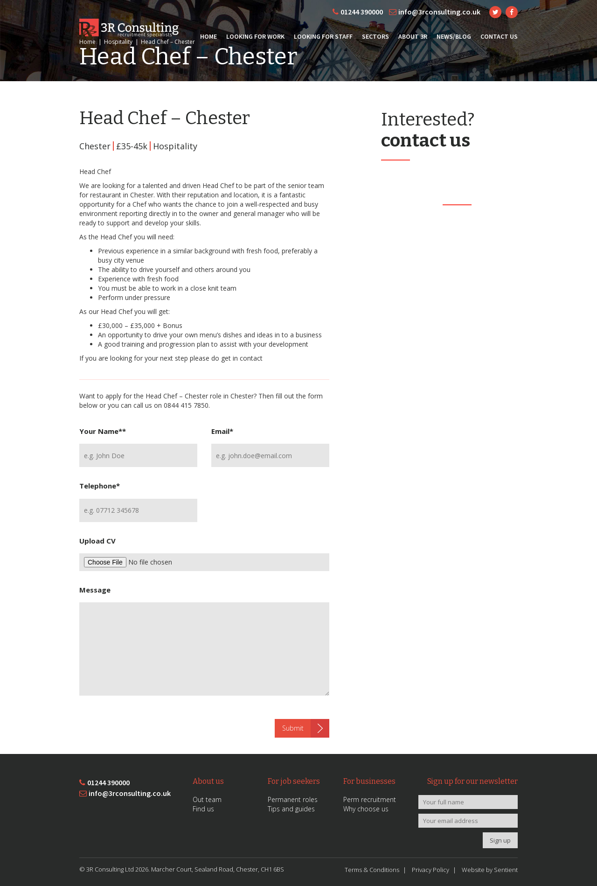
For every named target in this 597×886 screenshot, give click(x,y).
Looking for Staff (323, 36)
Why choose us (366, 808)
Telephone (99, 485)
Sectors (375, 36)
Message (95, 589)
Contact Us (499, 36)
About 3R (412, 36)
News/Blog (454, 36)
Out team (207, 799)
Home (208, 36)
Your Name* (102, 431)
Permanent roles (293, 799)
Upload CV (97, 540)
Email (222, 431)
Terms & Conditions (372, 869)
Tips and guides (291, 808)
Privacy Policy (430, 869)
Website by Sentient (490, 869)
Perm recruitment (369, 799)
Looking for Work (255, 36)
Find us (203, 808)
